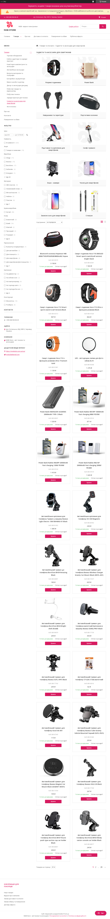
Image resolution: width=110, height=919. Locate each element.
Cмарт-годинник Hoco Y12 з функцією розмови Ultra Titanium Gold (53, 360)
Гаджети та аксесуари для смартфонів (16, 102)
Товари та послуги (47, 46)
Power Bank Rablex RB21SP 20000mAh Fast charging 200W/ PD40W (89, 465)
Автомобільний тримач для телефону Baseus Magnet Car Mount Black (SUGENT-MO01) (53, 784)
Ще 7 (8, 204)
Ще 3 (8, 293)
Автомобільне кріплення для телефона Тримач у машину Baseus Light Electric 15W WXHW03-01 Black (53, 519)
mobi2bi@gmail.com (13, 354)
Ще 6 (8, 239)
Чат (101, 913)
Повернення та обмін (59, 36)
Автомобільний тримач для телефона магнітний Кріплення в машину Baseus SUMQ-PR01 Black (89, 626)
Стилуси (89, 216)
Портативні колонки (89, 115)
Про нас (27, 36)
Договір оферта (9, 905)
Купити (53, 271)
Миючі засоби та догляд (15, 82)
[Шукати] (102, 26)
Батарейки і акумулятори (16, 79)
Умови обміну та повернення (14, 902)
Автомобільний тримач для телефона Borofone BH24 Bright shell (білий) (53, 626)
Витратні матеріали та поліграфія (15, 74)
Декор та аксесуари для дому (17, 85)
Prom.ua (66, 914)
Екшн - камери (53, 183)
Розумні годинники (53, 82)
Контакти (7, 115)
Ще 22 (8, 177)
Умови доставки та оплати (13, 899)
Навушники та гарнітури (53, 115)
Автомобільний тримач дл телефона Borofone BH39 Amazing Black (53, 572)
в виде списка (105, 222)
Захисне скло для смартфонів (53, 216)
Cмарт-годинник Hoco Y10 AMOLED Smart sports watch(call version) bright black (89, 256)
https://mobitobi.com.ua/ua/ (15, 351)
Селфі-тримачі (89, 148)
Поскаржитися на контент (58, 916)
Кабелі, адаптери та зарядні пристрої (17, 60)
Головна (7, 36)
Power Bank (89, 82)
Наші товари (8, 893)
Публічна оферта (76, 36)
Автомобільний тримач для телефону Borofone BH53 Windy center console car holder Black (89, 837)
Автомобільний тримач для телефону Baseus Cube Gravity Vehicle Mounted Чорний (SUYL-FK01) (89, 730)
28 (101, 867)
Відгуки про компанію (12, 896)
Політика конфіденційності (77, 916)
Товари (16, 36)
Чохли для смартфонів (89, 183)
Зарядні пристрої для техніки (17, 98)
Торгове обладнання (14, 56)
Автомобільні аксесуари (15, 70)
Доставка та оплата (41, 36)
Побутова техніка (13, 94)
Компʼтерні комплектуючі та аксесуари (17, 65)
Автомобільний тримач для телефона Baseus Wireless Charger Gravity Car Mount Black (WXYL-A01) (89, 572)
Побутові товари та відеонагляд (14, 90)
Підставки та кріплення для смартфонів (53, 149)
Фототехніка (11, 107)
